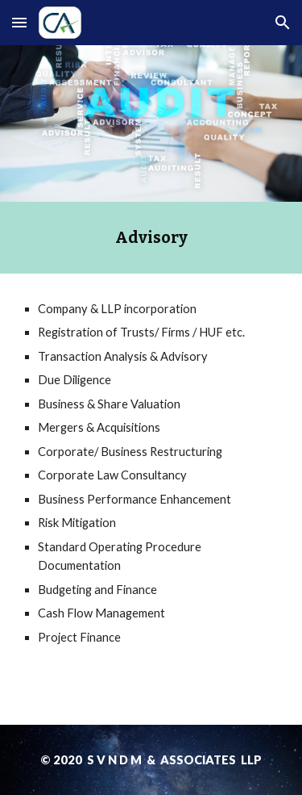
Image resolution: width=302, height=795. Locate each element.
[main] (151, 237)
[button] (19, 22)
